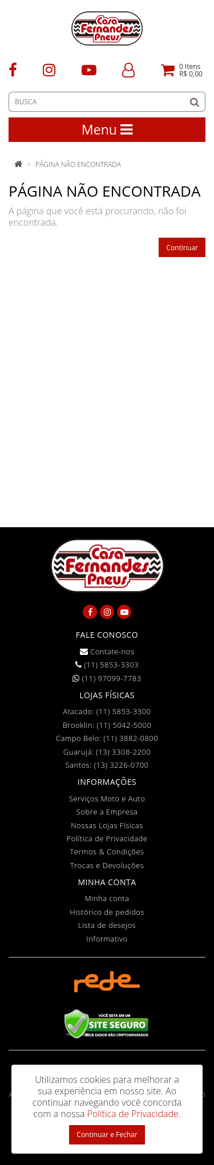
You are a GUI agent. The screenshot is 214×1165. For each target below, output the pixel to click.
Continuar (182, 247)
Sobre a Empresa (107, 811)
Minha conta (107, 898)
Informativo (106, 939)
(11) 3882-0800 (130, 738)
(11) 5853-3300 (123, 711)
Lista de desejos (107, 925)
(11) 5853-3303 (107, 664)
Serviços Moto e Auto (107, 798)
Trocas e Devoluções (107, 865)
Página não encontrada (78, 164)
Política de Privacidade (107, 838)
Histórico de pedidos (107, 912)
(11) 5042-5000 (123, 725)
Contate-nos (107, 651)
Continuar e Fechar (106, 1134)
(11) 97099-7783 (106, 678)
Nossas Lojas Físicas (107, 825)
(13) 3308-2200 (123, 752)
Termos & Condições (107, 851)
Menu (107, 129)
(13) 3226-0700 (121, 765)
